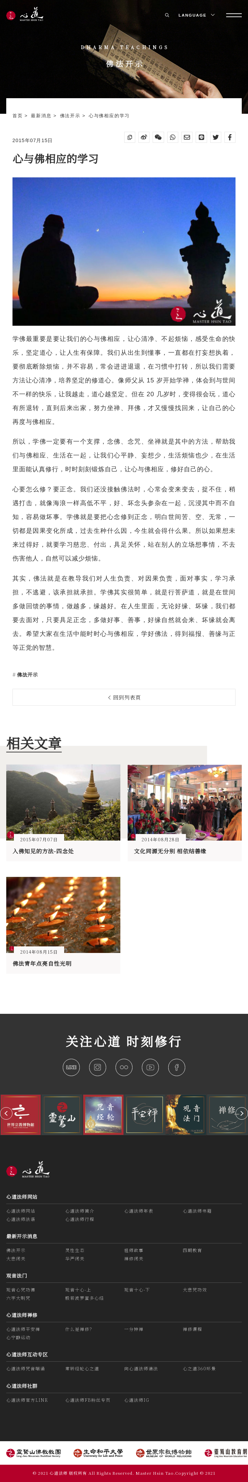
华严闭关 (75, 1259)
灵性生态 (75, 1250)
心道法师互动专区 (27, 1354)
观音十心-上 (78, 1290)
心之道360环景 (199, 1368)
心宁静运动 (18, 1337)
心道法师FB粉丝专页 (88, 1400)
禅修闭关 (134, 1259)
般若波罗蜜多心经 (84, 1298)
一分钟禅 (134, 1329)
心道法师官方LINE (27, 1400)
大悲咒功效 (195, 1290)
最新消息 (42, 115)
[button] (6, 1113)
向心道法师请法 (141, 1368)
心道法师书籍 (197, 1211)
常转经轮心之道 (82, 1368)
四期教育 (192, 1250)
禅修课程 (192, 1329)
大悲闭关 (16, 1259)
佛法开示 (71, 115)
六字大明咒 (18, 1298)
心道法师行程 (79, 1219)
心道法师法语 (20, 1219)
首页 (18, 115)
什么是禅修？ (79, 1329)
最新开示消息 (21, 1236)
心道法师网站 (21, 1196)
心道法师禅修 (21, 1315)
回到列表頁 (125, 697)
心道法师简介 (79, 1211)
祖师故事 (134, 1250)
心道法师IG (136, 1400)
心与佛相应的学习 (109, 115)
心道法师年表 (138, 1211)
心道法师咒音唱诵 (25, 1368)
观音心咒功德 (20, 1290)
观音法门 (16, 1275)
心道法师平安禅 (23, 1329)
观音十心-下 (137, 1290)
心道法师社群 (21, 1385)
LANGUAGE (196, 15)
